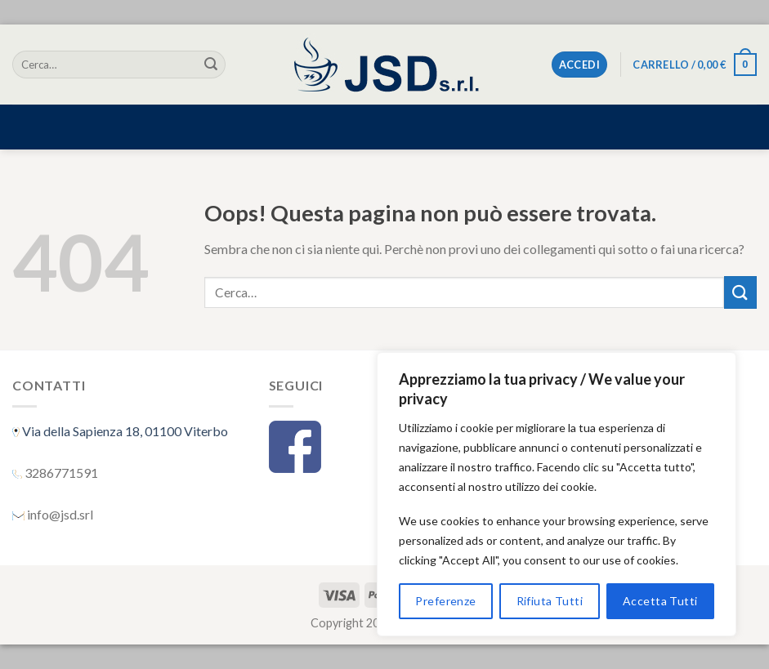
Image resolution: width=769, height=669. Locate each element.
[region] (556, 494)
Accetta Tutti (660, 601)
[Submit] (211, 64)
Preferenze (445, 601)
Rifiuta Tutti (549, 601)
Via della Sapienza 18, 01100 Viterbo (124, 431)
